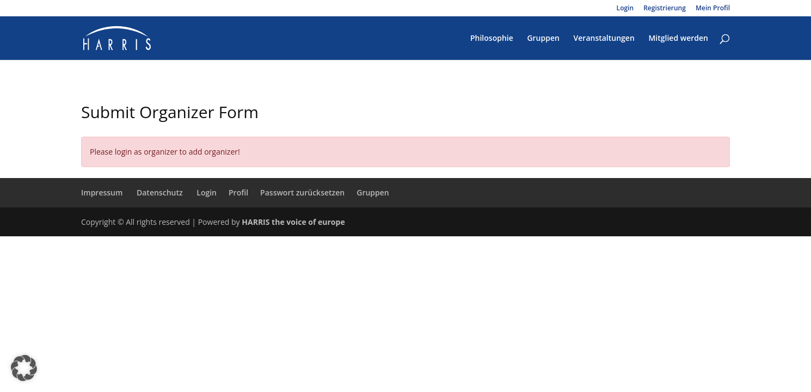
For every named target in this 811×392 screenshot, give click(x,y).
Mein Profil (713, 9)
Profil (238, 192)
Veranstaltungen (604, 38)
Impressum (101, 192)
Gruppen (543, 38)
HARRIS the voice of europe (293, 222)
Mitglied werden (678, 38)
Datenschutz (160, 192)
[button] (24, 368)
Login (625, 9)
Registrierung (664, 9)
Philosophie (491, 38)
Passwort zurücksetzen (302, 192)
